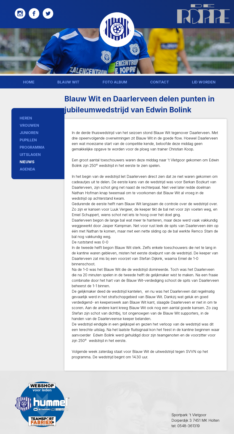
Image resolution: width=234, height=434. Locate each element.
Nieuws (27, 162)
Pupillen (28, 140)
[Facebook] (34, 17)
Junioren (29, 132)
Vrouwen (29, 125)
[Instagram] (20, 17)
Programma (32, 147)
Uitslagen (30, 154)
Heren (26, 118)
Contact (159, 82)
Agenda (27, 169)
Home (29, 82)
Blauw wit (68, 82)
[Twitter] (48, 17)
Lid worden (203, 82)
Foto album (115, 82)
